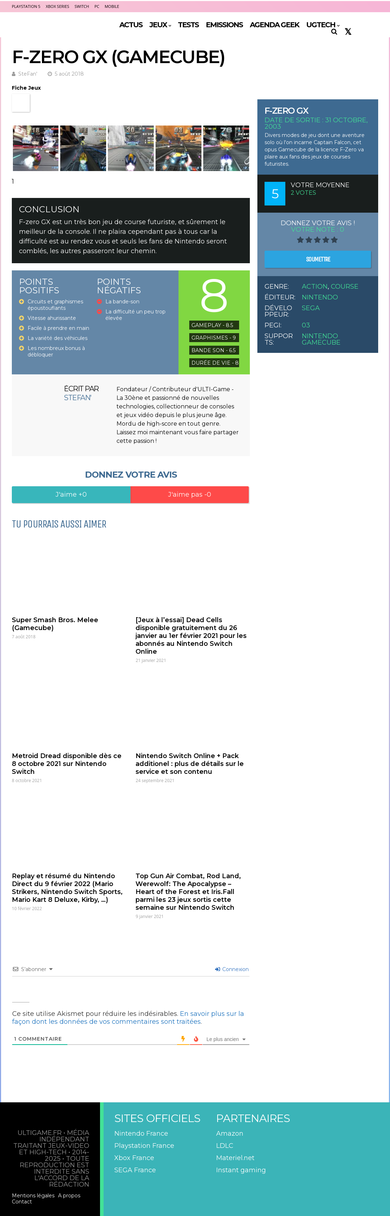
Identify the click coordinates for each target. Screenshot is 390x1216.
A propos (69, 1195)
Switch (82, 6)
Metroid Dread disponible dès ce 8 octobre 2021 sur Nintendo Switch (67, 764)
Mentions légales (33, 1195)
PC (96, 6)
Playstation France (144, 1146)
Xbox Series (57, 6)
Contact (22, 1201)
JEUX (158, 24)
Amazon (229, 1133)
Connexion (232, 969)
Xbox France (134, 1158)
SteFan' (27, 74)
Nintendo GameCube (321, 339)
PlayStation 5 (26, 6)
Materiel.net (235, 1158)
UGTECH (320, 24)
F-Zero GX (286, 110)
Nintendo (320, 297)
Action (315, 286)
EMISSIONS (224, 24)
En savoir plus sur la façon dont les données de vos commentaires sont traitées (128, 1018)
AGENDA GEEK (274, 24)
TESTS (188, 24)
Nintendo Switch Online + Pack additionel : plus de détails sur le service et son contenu (189, 764)
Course (344, 286)
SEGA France (135, 1170)
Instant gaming (241, 1170)
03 (306, 325)
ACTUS (130, 24)
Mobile (112, 6)
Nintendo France (141, 1133)
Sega (311, 308)
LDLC (224, 1146)
